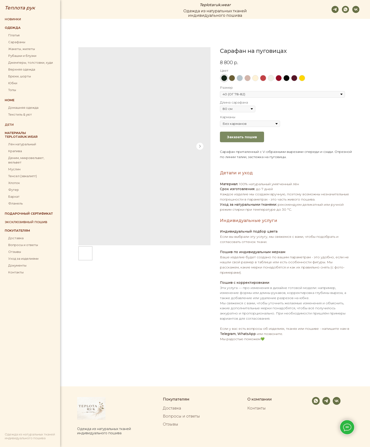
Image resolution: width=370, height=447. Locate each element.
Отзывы (14, 252)
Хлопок (14, 183)
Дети (9, 124)
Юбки (12, 83)
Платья (14, 35)
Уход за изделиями (23, 258)
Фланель (15, 203)
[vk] (355, 9)
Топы (12, 90)
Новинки (13, 19)
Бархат (14, 196)
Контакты (16, 272)
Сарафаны (16, 42)
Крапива (15, 151)
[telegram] (335, 9)
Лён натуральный (22, 144)
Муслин (14, 169)
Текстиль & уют (20, 114)
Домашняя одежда (23, 107)
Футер (13, 190)
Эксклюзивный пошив (26, 222)
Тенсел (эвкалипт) (22, 176)
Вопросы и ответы (23, 245)
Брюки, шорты (19, 76)
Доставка (16, 238)
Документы (17, 265)
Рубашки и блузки (22, 56)
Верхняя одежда (21, 69)
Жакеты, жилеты (21, 49)
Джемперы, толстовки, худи (30, 62)
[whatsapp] (345, 9)
